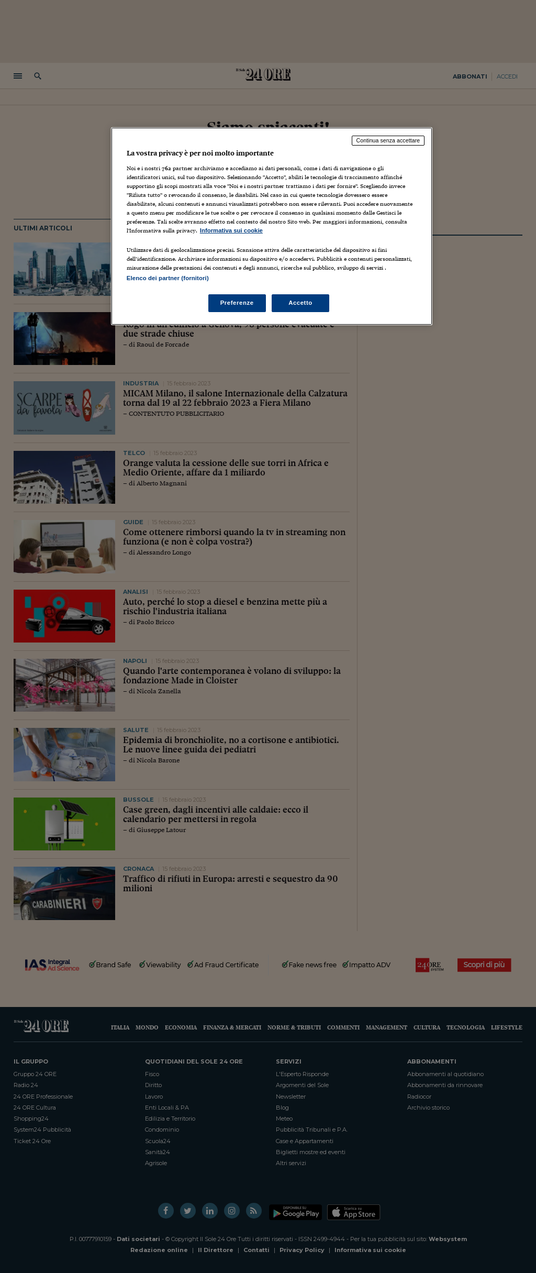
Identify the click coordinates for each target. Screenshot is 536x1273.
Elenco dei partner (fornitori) (168, 278)
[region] (271, 226)
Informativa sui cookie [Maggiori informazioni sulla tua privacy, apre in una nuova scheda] (231, 230)
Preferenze (237, 303)
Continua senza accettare (388, 140)
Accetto (300, 303)
